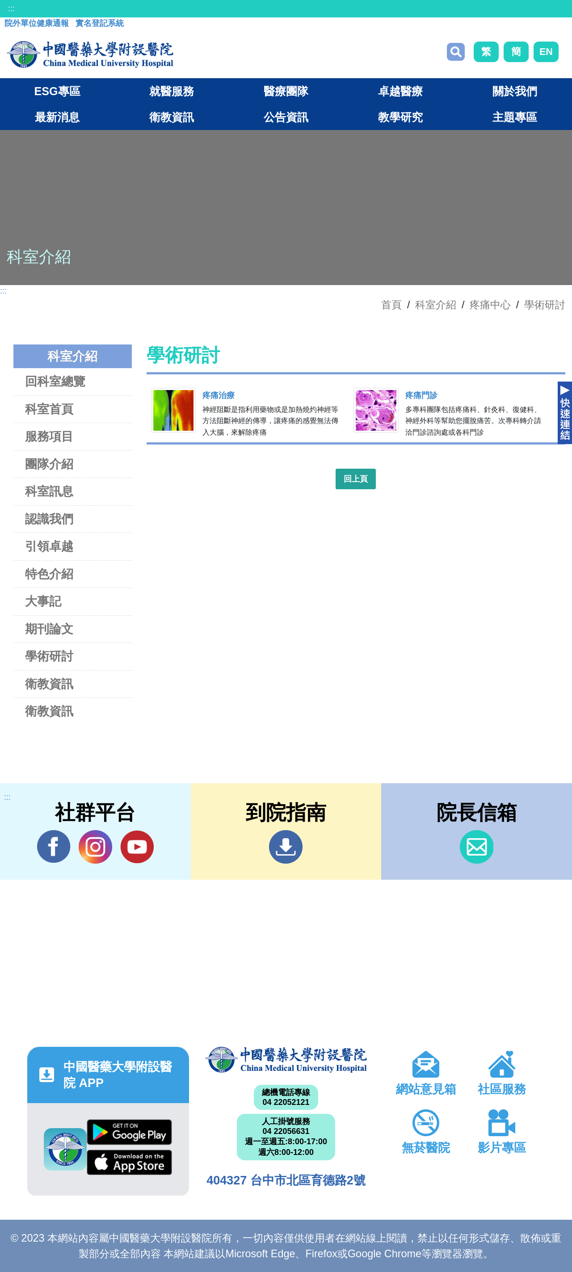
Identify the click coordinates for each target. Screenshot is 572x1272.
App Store (129, 1162)
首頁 (391, 305)
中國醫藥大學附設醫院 (286, 1060)
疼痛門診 (421, 395)
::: (11, 8)
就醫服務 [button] (171, 91)
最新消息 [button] (57, 117)
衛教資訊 (49, 684)
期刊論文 (49, 629)
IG (95, 847)
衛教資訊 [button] (171, 117)
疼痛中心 (490, 305)
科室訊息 (49, 491)
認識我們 (49, 519)
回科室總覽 (55, 381)
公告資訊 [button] (286, 117)
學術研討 (544, 305)
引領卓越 (49, 546)
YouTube (137, 846)
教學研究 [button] (400, 117)
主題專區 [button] (514, 117)
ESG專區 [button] (57, 91)
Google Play (129, 1132)
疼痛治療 (218, 395)
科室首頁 (49, 409)
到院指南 (286, 847)
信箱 (476, 847)
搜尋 (456, 52)
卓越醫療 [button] (400, 91)
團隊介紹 (49, 464)
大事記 (43, 601)
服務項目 (49, 436)
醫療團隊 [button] (286, 91)
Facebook (54, 846)
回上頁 (356, 478)
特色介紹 (49, 574)
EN (546, 51)
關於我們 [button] (514, 91)
